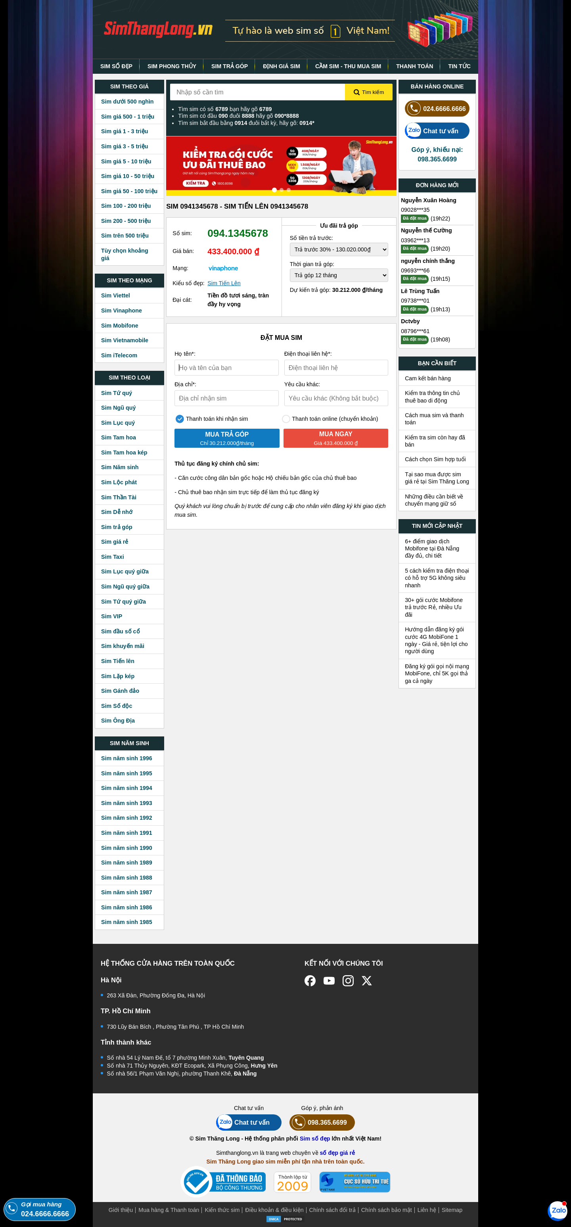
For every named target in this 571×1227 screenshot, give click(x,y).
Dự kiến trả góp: (336, 290)
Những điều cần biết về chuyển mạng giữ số (434, 500)
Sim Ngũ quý (118, 408)
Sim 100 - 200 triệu (126, 206)
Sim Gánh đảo (120, 691)
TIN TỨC (459, 66)
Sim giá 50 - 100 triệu (129, 191)
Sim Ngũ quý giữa (125, 586)
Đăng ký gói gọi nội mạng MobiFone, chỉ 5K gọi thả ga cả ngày (437, 673)
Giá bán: (183, 251)
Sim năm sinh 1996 (126, 758)
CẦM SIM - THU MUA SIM (348, 66)
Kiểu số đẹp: (188, 283)
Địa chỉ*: (185, 384)
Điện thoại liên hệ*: (308, 354)
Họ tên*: (184, 354)
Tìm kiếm (369, 92)
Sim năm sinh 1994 (126, 788)
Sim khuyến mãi (122, 646)
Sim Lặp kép (117, 676)
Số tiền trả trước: (311, 238)
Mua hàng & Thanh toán (168, 1210)
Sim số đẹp (315, 1138)
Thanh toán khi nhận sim (212, 419)
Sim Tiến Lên (224, 283)
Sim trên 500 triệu (125, 235)
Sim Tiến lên (117, 661)
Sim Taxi (112, 557)
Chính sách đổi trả (332, 1210)
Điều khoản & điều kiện (274, 1210)
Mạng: (180, 268)
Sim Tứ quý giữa (123, 601)
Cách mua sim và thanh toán (434, 419)
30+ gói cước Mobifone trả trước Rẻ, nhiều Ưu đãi (434, 607)
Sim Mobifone (119, 325)
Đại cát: (182, 300)
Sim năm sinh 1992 (126, 818)
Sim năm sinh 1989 (126, 862)
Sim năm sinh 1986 (126, 907)
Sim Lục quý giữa (125, 571)
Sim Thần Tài (118, 497)
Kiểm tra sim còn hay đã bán (435, 441)
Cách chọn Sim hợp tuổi (435, 459)
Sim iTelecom (119, 355)
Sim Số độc (116, 706)
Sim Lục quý (118, 423)
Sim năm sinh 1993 (126, 803)
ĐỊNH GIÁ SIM (281, 66)
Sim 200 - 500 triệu (126, 221)
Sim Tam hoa (118, 437)
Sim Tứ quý (116, 393)
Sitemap (452, 1210)
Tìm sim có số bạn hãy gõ (225, 109)
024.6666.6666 (435, 108)
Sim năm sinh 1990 (126, 848)
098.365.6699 (318, 1122)
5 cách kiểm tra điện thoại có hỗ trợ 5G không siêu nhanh (437, 578)
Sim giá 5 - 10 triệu (126, 161)
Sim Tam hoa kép (124, 452)
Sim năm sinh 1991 (126, 833)
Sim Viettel (115, 295)
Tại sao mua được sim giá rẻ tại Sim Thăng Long (437, 478)
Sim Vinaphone (121, 310)
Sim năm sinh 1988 (126, 877)
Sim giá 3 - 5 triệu (124, 146)
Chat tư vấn (431, 131)
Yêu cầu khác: (302, 384)
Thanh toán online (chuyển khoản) (330, 419)
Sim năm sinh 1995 (126, 773)
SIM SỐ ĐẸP (116, 66)
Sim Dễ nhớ (116, 512)
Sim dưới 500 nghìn (127, 101)
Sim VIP (111, 616)
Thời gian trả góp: (312, 264)
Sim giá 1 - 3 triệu (124, 131)
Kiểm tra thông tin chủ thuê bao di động (432, 396)
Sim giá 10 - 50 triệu (127, 176)
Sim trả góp (116, 527)
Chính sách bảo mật (386, 1210)
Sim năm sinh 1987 (126, 892)
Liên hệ (427, 1210)
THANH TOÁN (414, 66)
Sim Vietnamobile (124, 340)
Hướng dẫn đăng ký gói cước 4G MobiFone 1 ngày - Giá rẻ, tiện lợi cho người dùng (436, 640)
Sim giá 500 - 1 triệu (127, 116)
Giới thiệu (121, 1210)
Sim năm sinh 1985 (126, 922)
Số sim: (182, 233)
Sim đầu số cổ (120, 631)
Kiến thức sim (222, 1210)
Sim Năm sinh (120, 467)
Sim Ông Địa (118, 720)
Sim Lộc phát (119, 482)
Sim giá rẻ (114, 542)
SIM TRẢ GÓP (229, 66)
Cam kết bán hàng (428, 378)
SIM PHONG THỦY (172, 66)
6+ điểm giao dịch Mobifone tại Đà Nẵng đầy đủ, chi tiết (432, 548)
